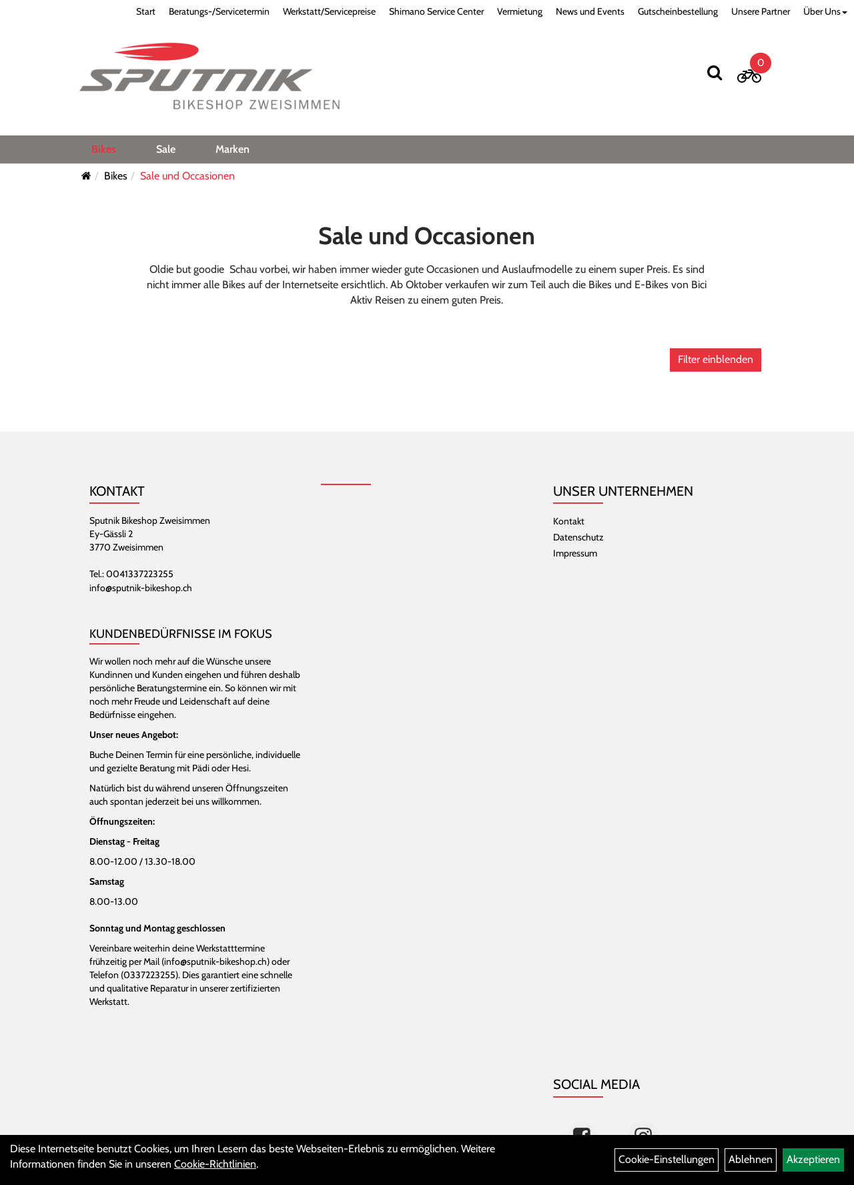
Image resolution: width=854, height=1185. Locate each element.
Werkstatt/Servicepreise (329, 11)
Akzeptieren (813, 1159)
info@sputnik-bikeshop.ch (140, 588)
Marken (233, 149)
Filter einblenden (715, 359)
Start (145, 11)
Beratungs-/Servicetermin (219, 11)
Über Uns (825, 11)
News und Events (590, 11)
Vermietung (519, 11)
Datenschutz (578, 537)
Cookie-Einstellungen (666, 1159)
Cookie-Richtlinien (215, 1164)
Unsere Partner (760, 11)
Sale (165, 149)
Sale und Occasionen (187, 175)
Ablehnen (751, 1159)
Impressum (575, 553)
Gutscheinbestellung (678, 11)
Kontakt (568, 521)
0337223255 (149, 975)
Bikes (103, 149)
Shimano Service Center (436, 11)
